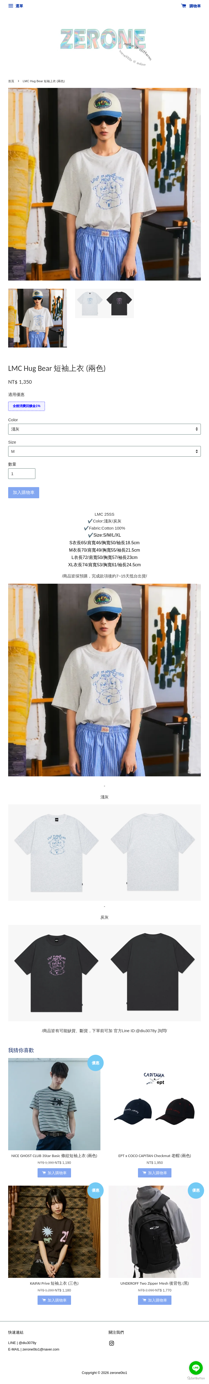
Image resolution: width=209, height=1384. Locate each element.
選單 (15, 6)
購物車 (191, 6)
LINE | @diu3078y (22, 1343)
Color (13, 419)
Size (12, 442)
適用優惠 (16, 394)
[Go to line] (196, 1368)
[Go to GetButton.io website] (196, 1378)
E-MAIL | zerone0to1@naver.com (33, 1349)
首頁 (11, 81)
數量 (12, 464)
